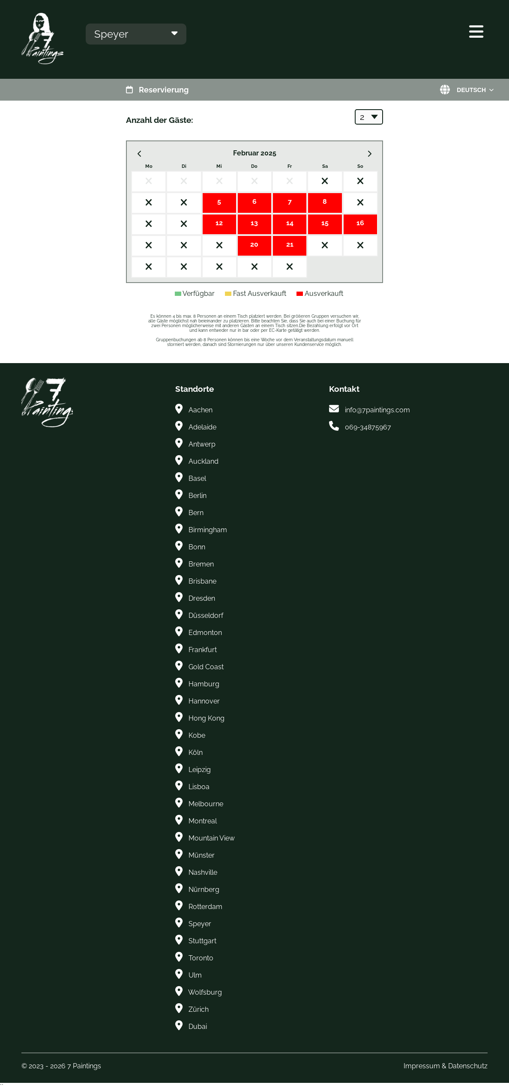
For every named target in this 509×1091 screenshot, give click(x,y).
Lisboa (199, 787)
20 (254, 244)
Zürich (199, 1009)
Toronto (201, 958)
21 (289, 244)
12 (219, 223)
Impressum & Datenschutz (446, 1066)
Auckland (204, 461)
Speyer (200, 924)
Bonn (197, 547)
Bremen (201, 564)
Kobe (197, 735)
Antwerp (202, 444)
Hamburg (204, 684)
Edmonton (205, 633)
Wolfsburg (205, 992)
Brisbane (202, 581)
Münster (202, 855)
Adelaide (202, 427)
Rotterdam (205, 907)
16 (360, 223)
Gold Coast (206, 667)
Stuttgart (202, 941)
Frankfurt (203, 650)
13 (254, 223)
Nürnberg (204, 889)
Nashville (203, 872)
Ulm (195, 975)
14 (289, 223)
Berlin (198, 496)
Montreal (203, 821)
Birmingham (208, 530)
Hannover (204, 701)
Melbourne (206, 804)
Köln (196, 752)
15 (325, 223)
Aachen (201, 410)
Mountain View (212, 838)
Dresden (202, 598)
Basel (197, 478)
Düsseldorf (206, 615)
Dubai (198, 1026)
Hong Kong (207, 718)
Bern (196, 513)
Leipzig (200, 770)
